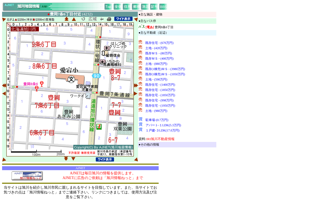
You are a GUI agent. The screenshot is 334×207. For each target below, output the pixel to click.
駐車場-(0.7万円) (157, 120)
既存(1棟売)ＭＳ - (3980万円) (165, 69)
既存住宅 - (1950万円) (160, 105)
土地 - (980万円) (156, 111)
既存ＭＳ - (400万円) (159, 58)
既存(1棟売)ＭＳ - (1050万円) (165, 74)
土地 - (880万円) (156, 64)
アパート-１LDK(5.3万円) (163, 125)
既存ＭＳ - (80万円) (158, 53)
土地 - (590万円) (156, 79)
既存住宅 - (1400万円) (160, 85)
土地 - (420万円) (156, 48)
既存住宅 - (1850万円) (160, 90)
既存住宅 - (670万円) (159, 43)
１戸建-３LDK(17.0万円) (163, 130)
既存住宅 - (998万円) (159, 100)
